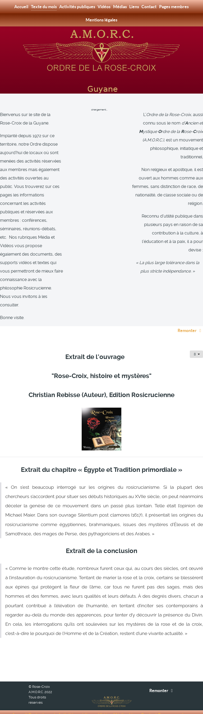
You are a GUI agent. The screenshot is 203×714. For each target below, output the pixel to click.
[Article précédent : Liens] (28, 641)
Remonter (190, 318)
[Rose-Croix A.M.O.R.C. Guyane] (101, 49)
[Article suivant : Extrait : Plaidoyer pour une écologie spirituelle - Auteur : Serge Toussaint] (178, 641)
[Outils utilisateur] (196, 342)
